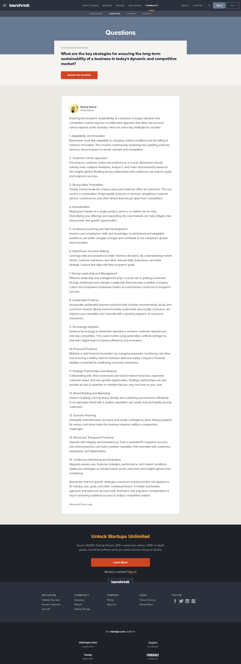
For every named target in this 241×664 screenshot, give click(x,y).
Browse (107, 5)
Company (113, 595)
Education (135, 5)
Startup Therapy (82, 610)
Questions (114, 13)
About (185, 5)
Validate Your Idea (51, 600)
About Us (111, 605)
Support (198, 5)
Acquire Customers (52, 605)
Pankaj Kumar (88, 107)
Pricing (120, 5)
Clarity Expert (87, 110)
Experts (131, 13)
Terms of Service (147, 600)
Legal (143, 595)
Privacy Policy (146, 605)
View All (46, 610)
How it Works (91, 5)
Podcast (147, 13)
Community (151, 5)
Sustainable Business (74, 48)
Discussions (96, 13)
